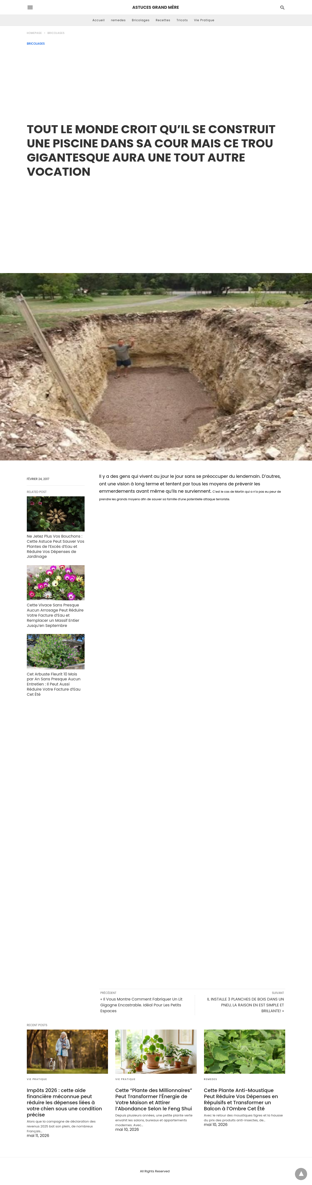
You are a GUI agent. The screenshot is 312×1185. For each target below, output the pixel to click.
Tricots (182, 20)
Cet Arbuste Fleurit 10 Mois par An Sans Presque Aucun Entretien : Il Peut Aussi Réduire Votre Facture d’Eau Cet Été (53, 684)
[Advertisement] (156, 82)
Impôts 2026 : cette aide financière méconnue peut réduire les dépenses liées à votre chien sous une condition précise (64, 1102)
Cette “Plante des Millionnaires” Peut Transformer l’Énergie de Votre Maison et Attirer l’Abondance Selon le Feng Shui (153, 1099)
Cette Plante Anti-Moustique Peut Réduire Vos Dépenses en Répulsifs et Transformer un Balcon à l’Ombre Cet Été (241, 1099)
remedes (118, 20)
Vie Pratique (204, 20)
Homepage (34, 33)
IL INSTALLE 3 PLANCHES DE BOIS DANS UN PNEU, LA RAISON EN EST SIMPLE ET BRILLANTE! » (245, 1005)
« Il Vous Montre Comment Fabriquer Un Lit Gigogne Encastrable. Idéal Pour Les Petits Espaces (141, 1005)
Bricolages (141, 20)
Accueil (98, 20)
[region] (156, 220)
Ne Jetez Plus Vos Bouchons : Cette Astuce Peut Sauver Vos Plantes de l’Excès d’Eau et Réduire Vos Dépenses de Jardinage (55, 546)
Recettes (163, 20)
